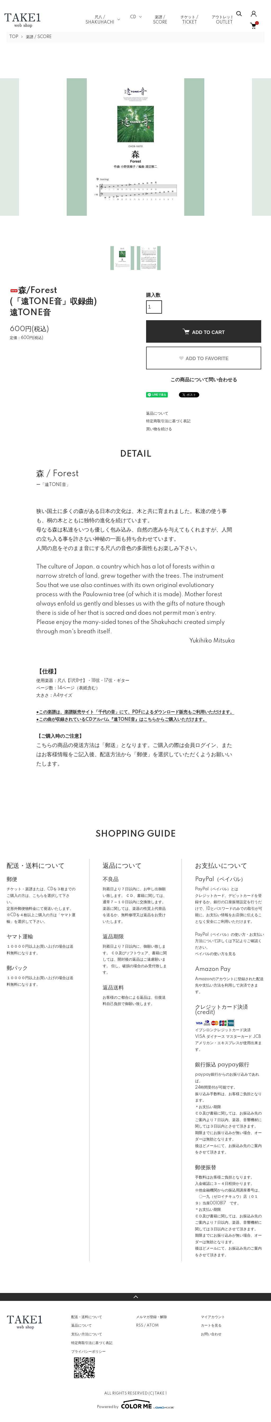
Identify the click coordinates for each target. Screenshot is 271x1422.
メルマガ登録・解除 (151, 1317)
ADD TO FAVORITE (203, 358)
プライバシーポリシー (88, 1352)
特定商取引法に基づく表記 (168, 421)
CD (133, 17)
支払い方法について (86, 1334)
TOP (13, 37)
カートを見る (211, 1325)
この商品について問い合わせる (203, 380)
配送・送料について (86, 1317)
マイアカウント (213, 1317)
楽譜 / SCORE (39, 37)
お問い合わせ (211, 1334)
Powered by (135, 1404)
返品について (157, 413)
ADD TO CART (204, 332)
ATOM (153, 1325)
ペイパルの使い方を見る (215, 954)
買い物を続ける (159, 429)
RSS (139, 1325)
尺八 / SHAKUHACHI (99, 20)
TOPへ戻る (135, 1297)
